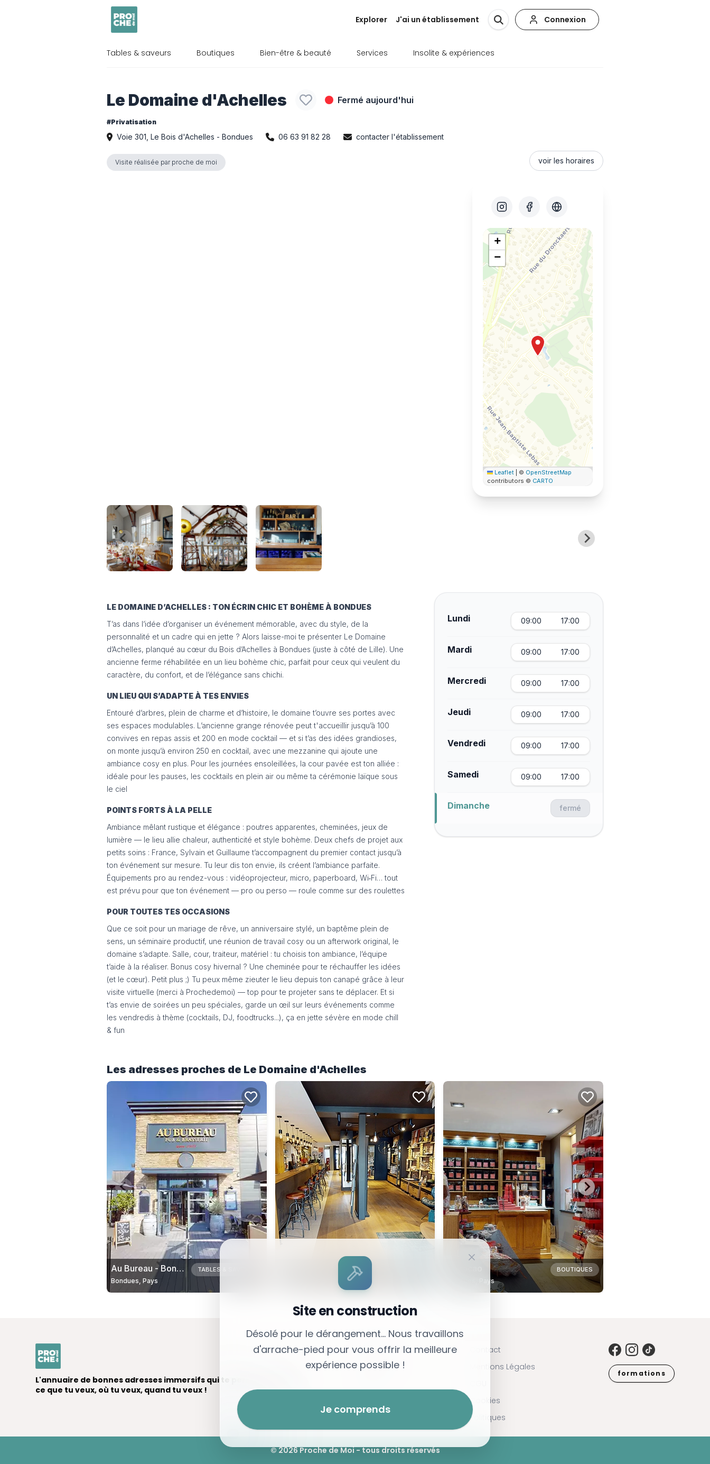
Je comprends (355, 1409)
